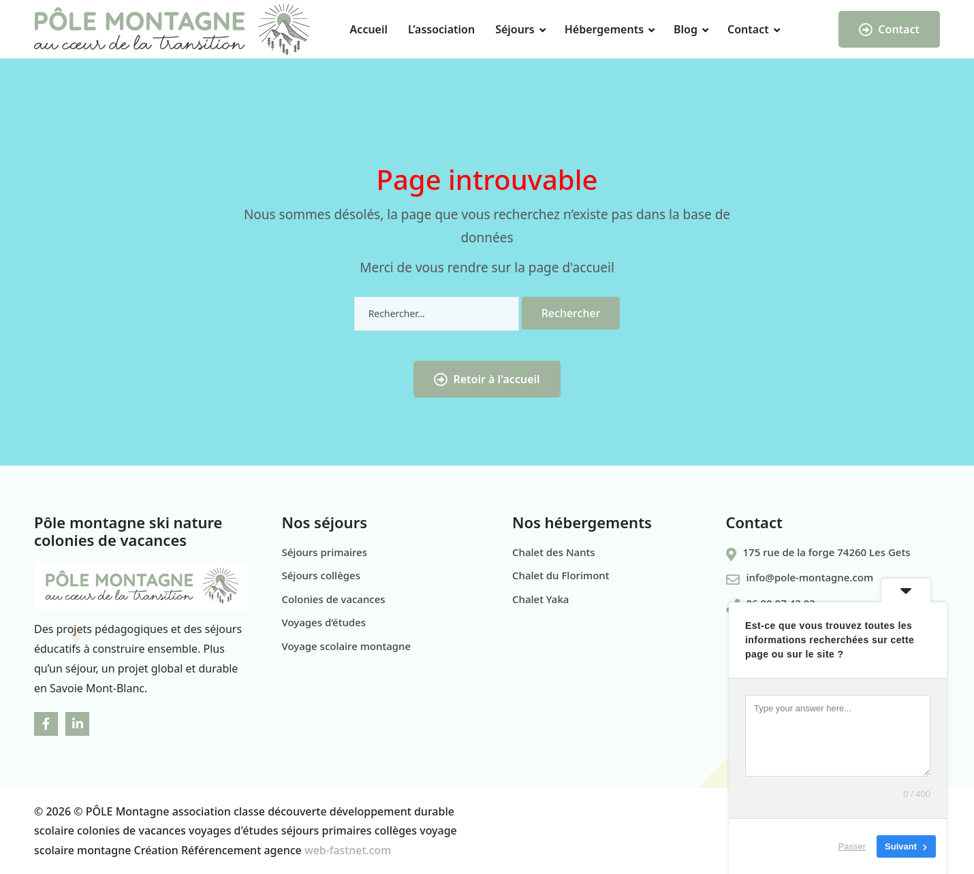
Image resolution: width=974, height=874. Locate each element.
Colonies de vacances (334, 599)
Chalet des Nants (553, 552)
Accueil (369, 29)
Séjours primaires (325, 552)
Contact (748, 29)
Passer (852, 846)
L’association (441, 29)
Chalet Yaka (540, 599)
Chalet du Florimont (560, 575)
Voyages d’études (324, 622)
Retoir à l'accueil (486, 379)
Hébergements (604, 29)
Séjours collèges (321, 575)
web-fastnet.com (348, 850)
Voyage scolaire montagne (346, 646)
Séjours (515, 29)
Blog (685, 29)
